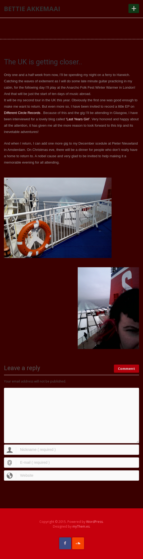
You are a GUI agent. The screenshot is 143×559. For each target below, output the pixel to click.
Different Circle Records (22, 113)
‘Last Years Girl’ (78, 119)
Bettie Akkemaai (32, 8)
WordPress (94, 521)
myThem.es (81, 526)
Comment (126, 368)
